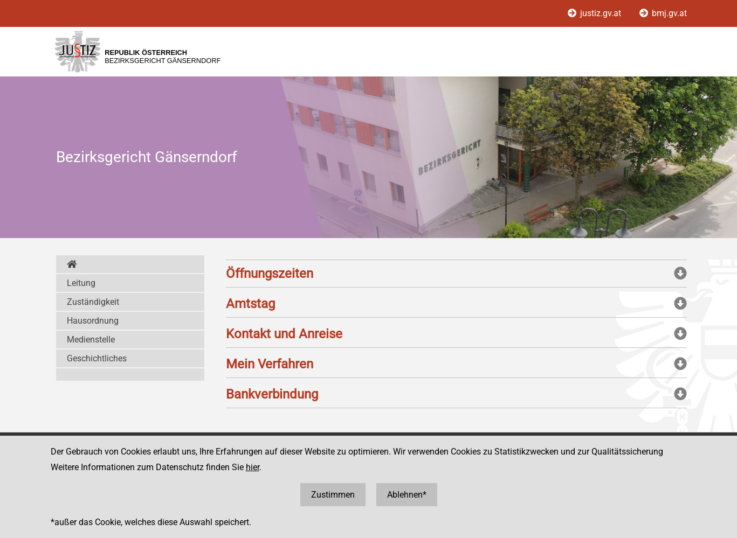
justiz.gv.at (595, 13)
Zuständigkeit (93, 302)
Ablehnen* (406, 495)
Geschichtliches (97, 358)
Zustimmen (333, 495)
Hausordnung (93, 321)
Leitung (81, 283)
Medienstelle (91, 339)
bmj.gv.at (663, 13)
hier (252, 467)
